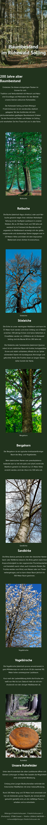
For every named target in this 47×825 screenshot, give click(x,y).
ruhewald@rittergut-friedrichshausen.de (23, 819)
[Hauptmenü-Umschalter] (44, 7)
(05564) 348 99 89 (37, 816)
